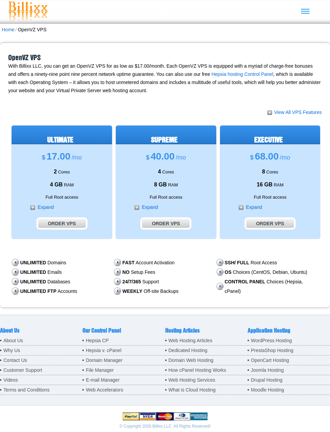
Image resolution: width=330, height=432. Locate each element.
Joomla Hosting (267, 370)
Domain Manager (104, 360)
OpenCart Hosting (270, 360)
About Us (13, 340)
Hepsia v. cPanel (103, 350)
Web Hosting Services (192, 380)
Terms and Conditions (26, 390)
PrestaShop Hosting (272, 350)
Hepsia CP (97, 340)
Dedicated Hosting (188, 350)
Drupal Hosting (267, 380)
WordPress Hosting (271, 340)
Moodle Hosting (267, 390)
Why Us (11, 350)
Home (8, 29)
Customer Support (22, 370)
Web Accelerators (104, 390)
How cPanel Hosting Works (197, 370)
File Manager (100, 370)
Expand (46, 207)
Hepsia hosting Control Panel (242, 74)
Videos (10, 380)
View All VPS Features (298, 112)
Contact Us (15, 360)
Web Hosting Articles (191, 340)
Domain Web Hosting (191, 360)
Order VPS (62, 223)
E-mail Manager (103, 380)
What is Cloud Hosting (192, 390)
